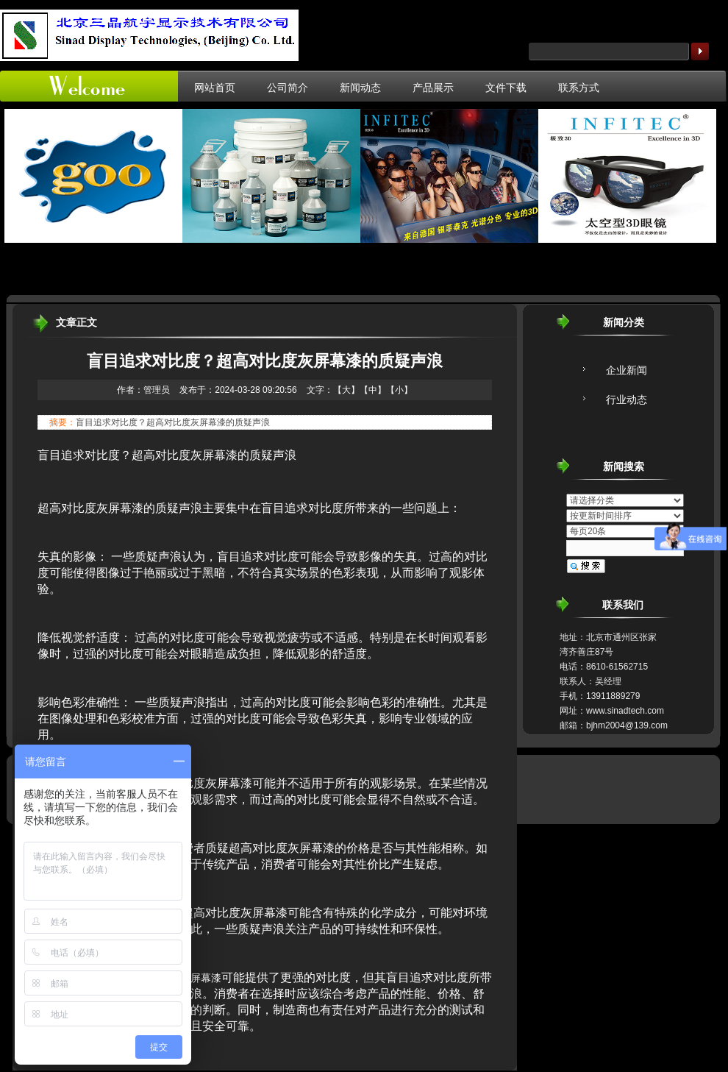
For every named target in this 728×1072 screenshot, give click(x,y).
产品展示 (433, 87)
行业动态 (626, 399)
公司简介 (287, 87)
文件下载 (506, 87)
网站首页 (214, 87)
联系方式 (578, 87)
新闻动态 (360, 87)
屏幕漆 (205, 978)
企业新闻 (626, 370)
